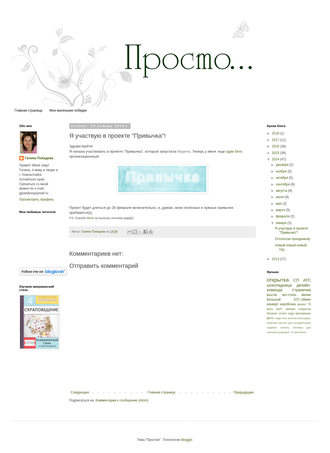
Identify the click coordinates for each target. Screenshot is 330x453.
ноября (282, 171)
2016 (276, 146)
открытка (278, 280)
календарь (304, 318)
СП (296, 280)
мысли (272, 295)
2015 (276, 153)
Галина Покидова (39, 158)
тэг (292, 332)
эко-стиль (289, 295)
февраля (283, 216)
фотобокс (301, 332)
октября (282, 178)
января (281, 223)
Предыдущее (244, 392)
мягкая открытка (298, 309)
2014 (276, 159)
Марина (183, 151)
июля (280, 197)
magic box (281, 318)
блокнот (272, 313)
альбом (292, 318)
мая (279, 204)
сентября (283, 184)
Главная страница (28, 110)
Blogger (186, 440)
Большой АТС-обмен (289, 299)
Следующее (80, 392)
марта (281, 210)
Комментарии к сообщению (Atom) (121, 400)
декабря (282, 165)
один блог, (234, 151)
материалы (303, 313)
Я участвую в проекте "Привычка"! (291, 230)
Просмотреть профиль (36, 199)
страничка (301, 290)
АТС (307, 280)
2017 (276, 140)
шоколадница (279, 285)
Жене (90, 218)
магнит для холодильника (295, 322)
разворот (284, 332)
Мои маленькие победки (68, 110)
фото (270, 318)
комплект (272, 322)
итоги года (286, 313)
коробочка (288, 304)
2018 (276, 133)
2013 (276, 259)
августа (282, 191)
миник (306, 295)
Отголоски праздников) (292, 239)
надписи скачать (278, 327)
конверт (273, 304)
